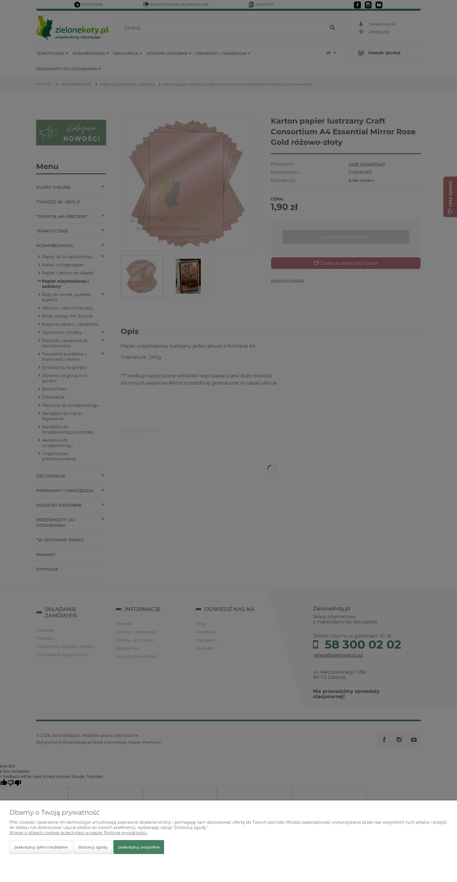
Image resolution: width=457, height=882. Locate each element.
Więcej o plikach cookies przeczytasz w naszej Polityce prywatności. (78, 832)
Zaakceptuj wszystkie (138, 847)
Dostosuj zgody (93, 847)
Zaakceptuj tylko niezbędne (41, 847)
